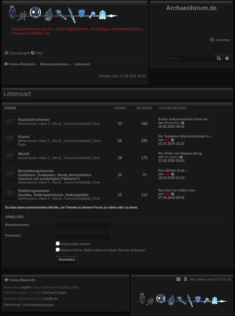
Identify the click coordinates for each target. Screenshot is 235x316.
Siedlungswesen (34, 190)
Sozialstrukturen (34, 119)
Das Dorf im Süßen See (176, 190)
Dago (22, 144)
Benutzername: (17, 225)
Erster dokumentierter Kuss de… (184, 119)
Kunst (23, 136)
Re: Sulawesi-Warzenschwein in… (185, 136)
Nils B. (57, 123)
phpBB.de (51, 298)
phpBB (25, 287)
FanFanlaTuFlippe (54, 292)
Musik (23, 153)
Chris (96, 123)
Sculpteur (172, 157)
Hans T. (44, 123)
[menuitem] (220, 40)
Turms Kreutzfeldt (77, 123)
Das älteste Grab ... (173, 170)
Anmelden (14, 217)
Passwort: (13, 235)
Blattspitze (172, 123)
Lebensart (17, 93)
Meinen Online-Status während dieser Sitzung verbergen (100, 250)
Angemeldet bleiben (73, 244)
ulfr (167, 140)
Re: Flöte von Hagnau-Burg (180, 153)
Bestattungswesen (36, 171)
